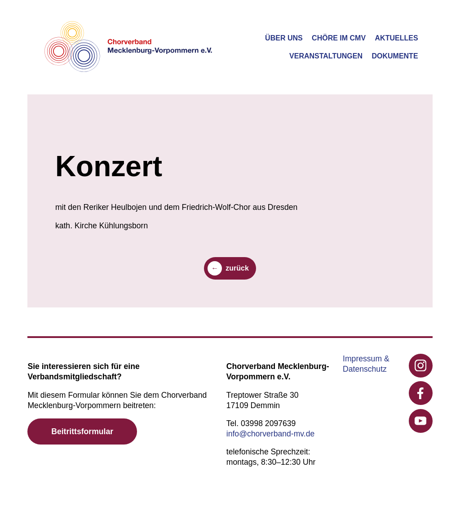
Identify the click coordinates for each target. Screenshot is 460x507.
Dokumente (395, 56)
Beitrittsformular (82, 431)
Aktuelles (396, 38)
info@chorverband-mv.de (270, 433)
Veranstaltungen (326, 56)
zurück (237, 268)
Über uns (284, 38)
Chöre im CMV (339, 38)
